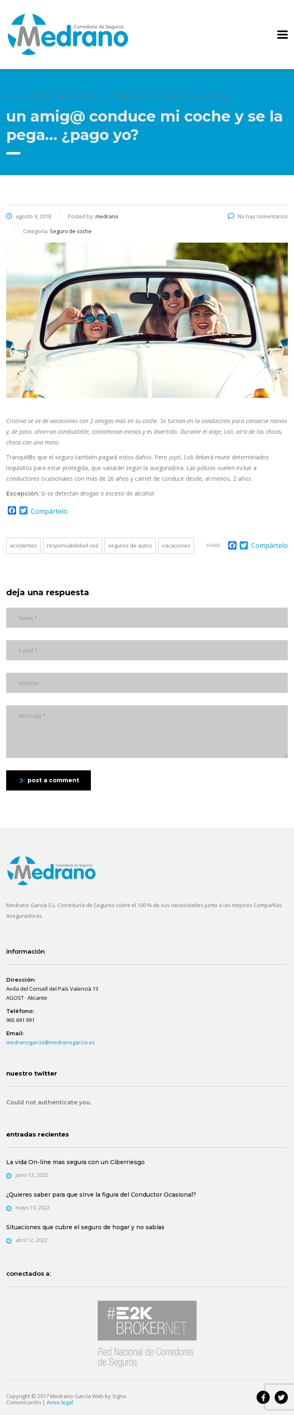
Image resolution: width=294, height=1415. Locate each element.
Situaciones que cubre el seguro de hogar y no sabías (85, 1227)
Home (13, 95)
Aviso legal (59, 1402)
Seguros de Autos (130, 545)
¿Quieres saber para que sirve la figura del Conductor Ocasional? (101, 1194)
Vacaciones (176, 545)
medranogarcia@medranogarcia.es (50, 1042)
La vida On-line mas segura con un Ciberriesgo (75, 1162)
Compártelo (49, 511)
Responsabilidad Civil (72, 545)
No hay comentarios (258, 216)
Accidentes (23, 545)
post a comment (49, 780)
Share (213, 545)
